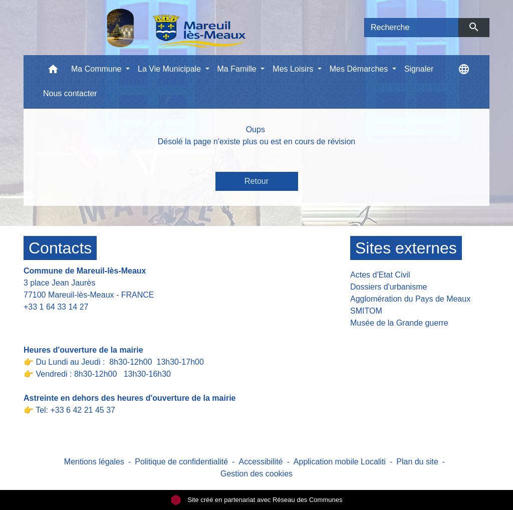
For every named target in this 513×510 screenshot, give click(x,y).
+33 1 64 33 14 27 (56, 307)
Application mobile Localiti (340, 461)
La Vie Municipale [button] (170, 69)
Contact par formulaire (69, 322)
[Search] (411, 27)
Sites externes (406, 248)
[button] (53, 71)
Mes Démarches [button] (360, 69)
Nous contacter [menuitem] (70, 93)
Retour (256, 181)
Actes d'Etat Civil (380, 275)
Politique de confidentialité (181, 461)
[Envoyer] (474, 27)
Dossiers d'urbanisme (388, 287)
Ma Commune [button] (97, 69)
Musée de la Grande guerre (399, 323)
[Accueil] (150, 27)
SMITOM (366, 311)
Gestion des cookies (256, 473)
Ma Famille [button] (238, 69)
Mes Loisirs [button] (294, 69)
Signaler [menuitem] (419, 69)
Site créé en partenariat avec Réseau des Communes (257, 499)
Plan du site (417, 461)
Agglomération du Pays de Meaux (410, 299)
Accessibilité (260, 461)
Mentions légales (94, 461)
